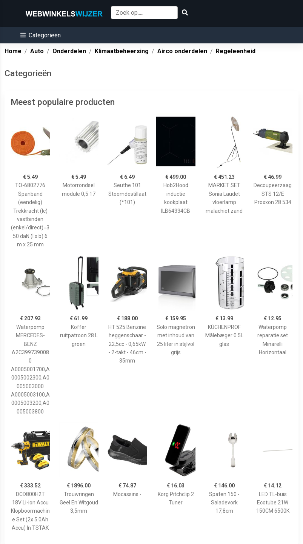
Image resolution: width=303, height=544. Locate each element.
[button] (40, 35)
